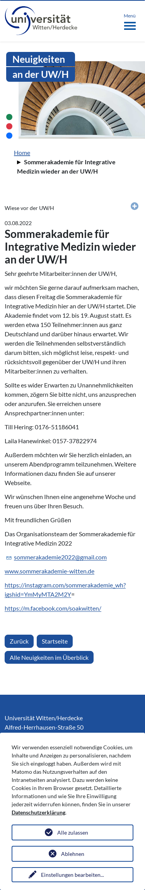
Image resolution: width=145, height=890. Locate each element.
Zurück (19, 641)
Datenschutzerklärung (38, 812)
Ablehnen (72, 853)
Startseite (55, 641)
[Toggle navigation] (129, 20)
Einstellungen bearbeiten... (72, 874)
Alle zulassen (72, 832)
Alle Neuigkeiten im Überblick (49, 657)
